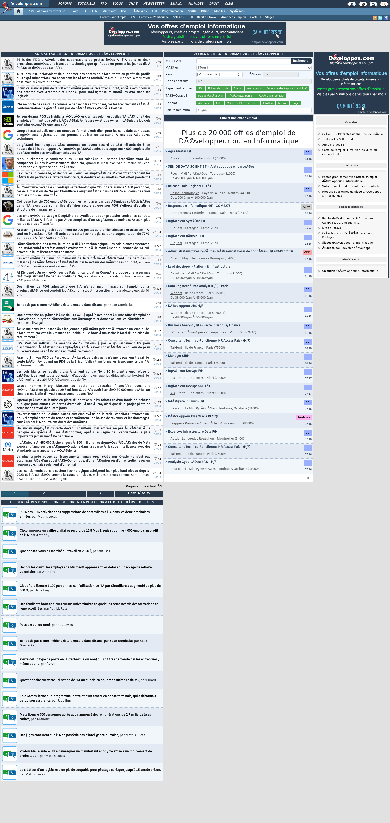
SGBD (192, 11)
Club (228, 4)
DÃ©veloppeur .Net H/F (184, 306)
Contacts (373, 186)
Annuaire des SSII (334, 145)
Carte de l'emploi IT (335, 150)
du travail (332, 228)
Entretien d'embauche (154, 17)
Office (205, 11)
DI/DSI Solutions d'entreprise (45, 11)
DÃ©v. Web (139, 11)
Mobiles (219, 11)
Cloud (74, 11)
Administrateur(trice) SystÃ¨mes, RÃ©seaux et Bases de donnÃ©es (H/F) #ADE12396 (229, 252)
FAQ (103, 4)
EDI (154, 11)
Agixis (174, 439)
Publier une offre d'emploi (238, 118)
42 (157, 388)
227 (157, 246)
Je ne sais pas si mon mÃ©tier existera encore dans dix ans (75, 305)
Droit (214, 4)
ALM (94, 11)
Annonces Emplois (233, 17)
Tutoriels (86, 4)
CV (133, 17)
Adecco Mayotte (182, 259)
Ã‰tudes (196, 4)
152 (157, 331)
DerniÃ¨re (139, 493)
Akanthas (177, 274)
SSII (190, 17)
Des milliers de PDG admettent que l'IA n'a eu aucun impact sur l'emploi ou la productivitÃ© (83, 291)
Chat (133, 4)
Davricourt (178, 409)
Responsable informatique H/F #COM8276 (197, 206)
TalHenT (176, 454)
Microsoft (109, 11)
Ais (172, 159)
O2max (175, 333)
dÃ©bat (378, 134)
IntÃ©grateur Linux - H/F (185, 402)
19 (157, 402)
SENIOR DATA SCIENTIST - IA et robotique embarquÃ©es (209, 167)
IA (84, 11)
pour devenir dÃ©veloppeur (348, 248)
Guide (368, 134)
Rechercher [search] (301, 61)
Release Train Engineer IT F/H (188, 186)
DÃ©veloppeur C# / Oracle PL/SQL (192, 417)
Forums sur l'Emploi (113, 17)
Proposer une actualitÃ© (144, 487)
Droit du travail (207, 17)
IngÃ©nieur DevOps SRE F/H (187, 386)
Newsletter (154, 4)
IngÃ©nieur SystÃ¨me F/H (185, 221)
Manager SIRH (177, 356)
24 (157, 445)
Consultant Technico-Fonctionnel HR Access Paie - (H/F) (207, 341)
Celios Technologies (184, 193)
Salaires (178, 17)
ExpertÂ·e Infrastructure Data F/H (191, 432)
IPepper (176, 424)
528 (157, 289)
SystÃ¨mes (237, 11)
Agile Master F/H (178, 152)
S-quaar (176, 228)
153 (157, 161)
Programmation (172, 11)
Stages (269, 17)
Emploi (176, 4)
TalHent (176, 348)
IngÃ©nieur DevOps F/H (184, 371)
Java (123, 11)
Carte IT (255, 17)
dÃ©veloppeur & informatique (347, 243)
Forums (65, 4)
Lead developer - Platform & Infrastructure (197, 267)
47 (157, 345)
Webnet (176, 293)
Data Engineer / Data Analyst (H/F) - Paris (196, 286)
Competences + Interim (187, 213)
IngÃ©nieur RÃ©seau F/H (185, 236)
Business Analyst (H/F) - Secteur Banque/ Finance (202, 326)
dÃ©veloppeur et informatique (348, 218)
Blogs (117, 4)
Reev (174, 174)
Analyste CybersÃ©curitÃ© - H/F (190, 462)
